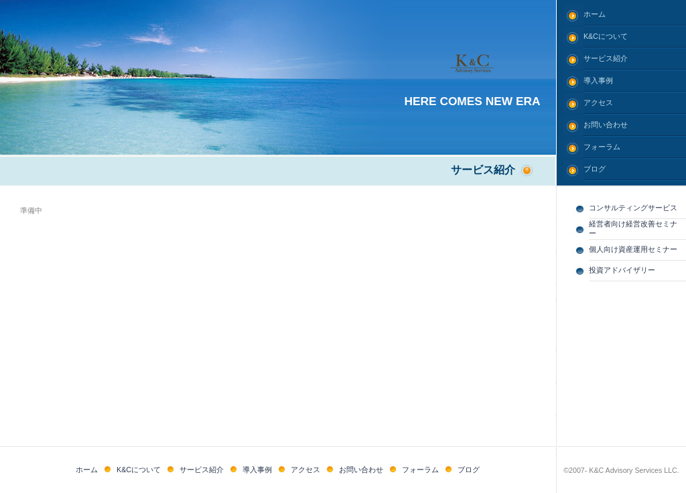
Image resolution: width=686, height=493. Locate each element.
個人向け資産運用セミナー (633, 249)
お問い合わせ (606, 125)
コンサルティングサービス (633, 208)
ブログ (595, 169)
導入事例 (598, 80)
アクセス (598, 102)
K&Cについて (606, 36)
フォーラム (602, 147)
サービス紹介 (606, 58)
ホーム (595, 14)
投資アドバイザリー (622, 270)
